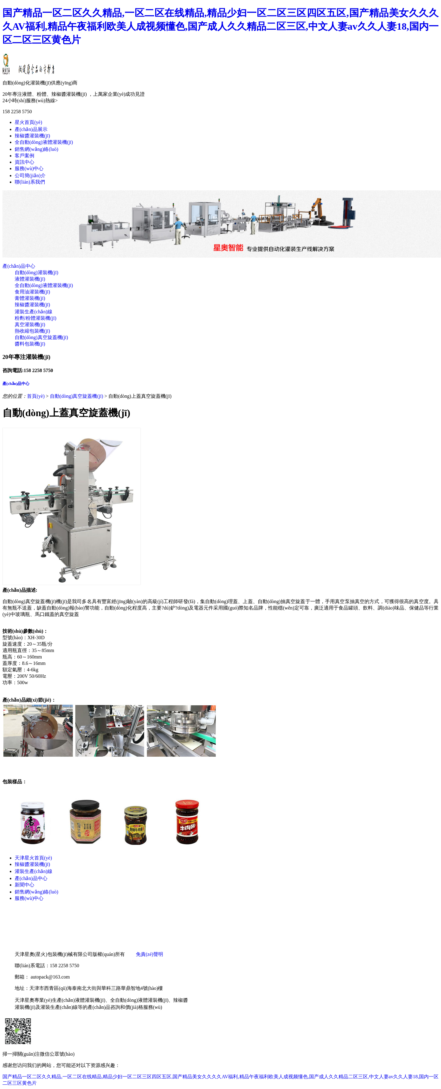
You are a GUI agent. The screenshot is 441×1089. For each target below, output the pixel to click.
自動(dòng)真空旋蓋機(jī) (41, 337)
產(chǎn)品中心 (18, 266)
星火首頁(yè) (28, 122)
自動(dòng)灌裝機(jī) (36, 272)
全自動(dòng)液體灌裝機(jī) (44, 142)
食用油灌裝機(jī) (32, 291)
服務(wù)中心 (29, 168)
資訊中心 (24, 162)
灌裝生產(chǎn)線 (33, 311)
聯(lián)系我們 (30, 182)
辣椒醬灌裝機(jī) (32, 135)
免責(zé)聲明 (149, 954)
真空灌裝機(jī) (30, 324)
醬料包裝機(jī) (30, 343)
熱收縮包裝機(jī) (32, 331)
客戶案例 (24, 155)
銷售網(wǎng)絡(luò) (36, 149)
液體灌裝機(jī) (30, 279)
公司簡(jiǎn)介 (30, 175)
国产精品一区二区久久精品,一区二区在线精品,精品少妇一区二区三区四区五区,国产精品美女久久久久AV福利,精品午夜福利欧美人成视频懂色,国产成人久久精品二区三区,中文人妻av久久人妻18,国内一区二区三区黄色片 (220, 26)
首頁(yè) (36, 396)
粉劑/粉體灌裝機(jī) (35, 318)
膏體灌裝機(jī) (30, 298)
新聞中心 (24, 884)
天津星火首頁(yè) (33, 857)
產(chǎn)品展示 (31, 129)
